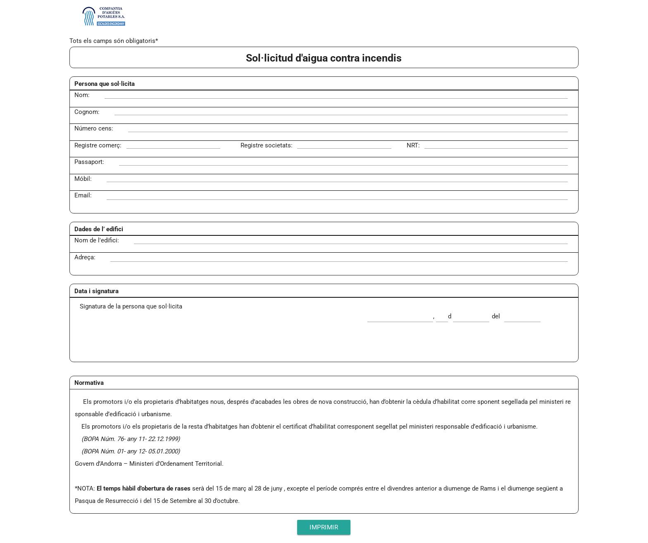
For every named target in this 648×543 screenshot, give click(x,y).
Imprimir (324, 527)
